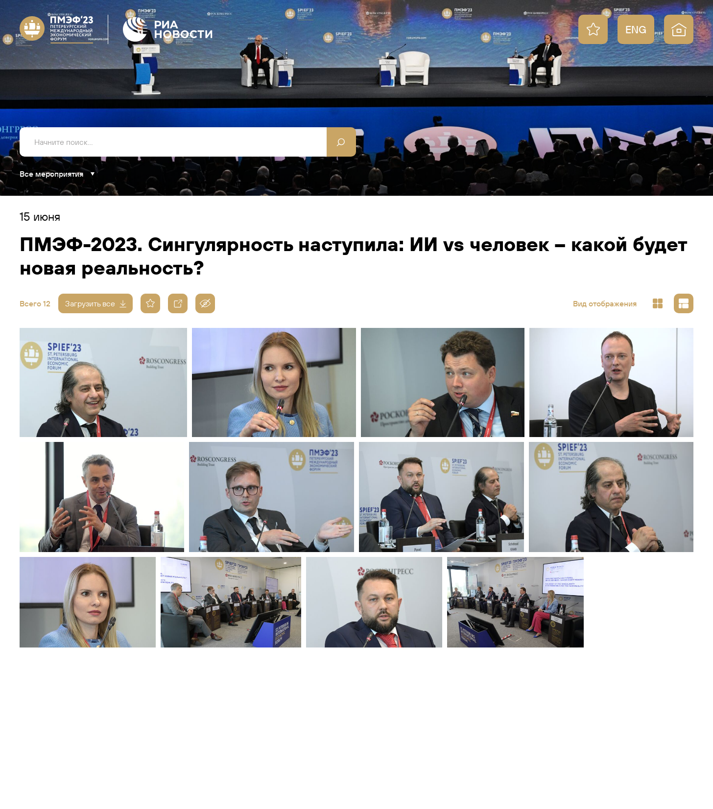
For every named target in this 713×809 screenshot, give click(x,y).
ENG (635, 29)
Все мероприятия (51, 174)
